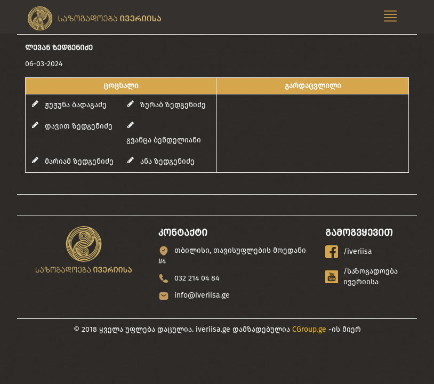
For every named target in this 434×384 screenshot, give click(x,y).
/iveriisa (348, 251)
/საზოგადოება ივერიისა (361, 276)
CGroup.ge (309, 329)
